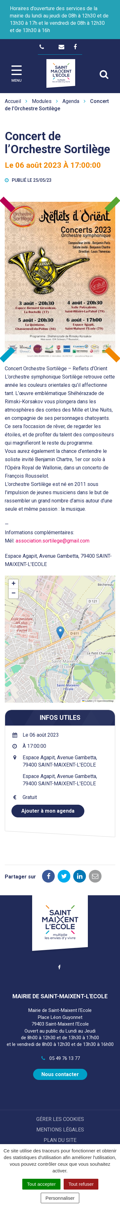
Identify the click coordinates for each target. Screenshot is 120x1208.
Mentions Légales (60, 1130)
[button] (60, 632)
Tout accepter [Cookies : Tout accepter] (41, 1184)
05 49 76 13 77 (60, 1058)
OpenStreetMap (105, 701)
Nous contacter (60, 1074)
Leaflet (87, 701)
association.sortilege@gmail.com (52, 541)
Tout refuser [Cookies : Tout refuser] (81, 1184)
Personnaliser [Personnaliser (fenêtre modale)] (60, 1198)
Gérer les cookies (60, 1119)
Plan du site (60, 1140)
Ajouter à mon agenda (47, 811)
